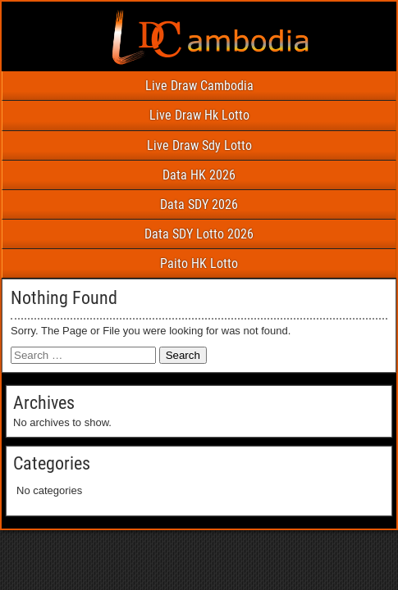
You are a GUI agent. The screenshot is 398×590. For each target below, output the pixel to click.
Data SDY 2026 (199, 204)
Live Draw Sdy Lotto (199, 145)
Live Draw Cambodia (199, 85)
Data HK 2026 (199, 175)
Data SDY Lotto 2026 (199, 234)
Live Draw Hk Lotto (199, 115)
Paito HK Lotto (199, 263)
